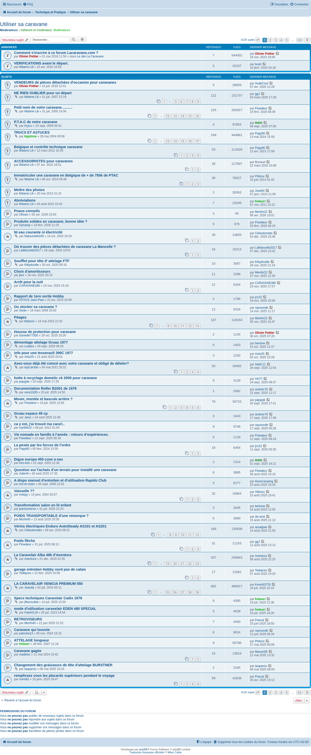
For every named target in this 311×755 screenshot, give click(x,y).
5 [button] (287, 40)
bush (258, 64)
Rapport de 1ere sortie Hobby (39, 296)
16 (197, 116)
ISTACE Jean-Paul (31, 300)
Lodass (29, 346)
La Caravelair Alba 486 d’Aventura (42, 555)
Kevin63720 (263, 584)
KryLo (28, 126)
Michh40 (24, 519)
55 (167, 592)
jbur (21, 275)
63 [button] (299, 40)
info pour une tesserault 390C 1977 (43, 353)
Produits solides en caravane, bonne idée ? (50, 221)
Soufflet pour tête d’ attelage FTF (41, 261)
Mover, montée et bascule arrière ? (43, 399)
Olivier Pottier (29, 56)
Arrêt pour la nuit (28, 282)
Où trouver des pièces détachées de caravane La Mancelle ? (65, 247)
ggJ (257, 94)
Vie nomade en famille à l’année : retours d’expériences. (61, 434)
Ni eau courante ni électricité (38, 232)
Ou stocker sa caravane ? (35, 307)
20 (175, 563)
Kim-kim (24, 463)
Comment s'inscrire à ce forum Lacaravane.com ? (56, 53)
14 (182, 116)
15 (190, 116)
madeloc (24, 654)
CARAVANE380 (29, 285)
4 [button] (281, 40)
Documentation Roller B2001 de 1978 (45, 388)
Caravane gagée (27, 651)
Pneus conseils (27, 211)
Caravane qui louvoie (32, 630)
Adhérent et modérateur (36, 30)
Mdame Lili (26, 67)
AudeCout (261, 83)
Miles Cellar (175, 752)
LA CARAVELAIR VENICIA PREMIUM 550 (48, 584)
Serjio (23, 310)
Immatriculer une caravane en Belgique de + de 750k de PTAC (66, 175)
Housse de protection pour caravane (45, 332)
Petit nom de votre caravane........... (43, 107)
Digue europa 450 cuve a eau (38, 459)
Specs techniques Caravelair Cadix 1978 (48, 598)
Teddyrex (25, 573)
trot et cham (27, 484)
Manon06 (261, 651)
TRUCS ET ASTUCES (32, 132)
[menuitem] (28, 4)
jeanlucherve (27, 509)
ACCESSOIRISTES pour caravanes (43, 161)
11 (182, 326)
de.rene (260, 516)
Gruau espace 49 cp (31, 413)
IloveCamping (264, 481)
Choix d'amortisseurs (32, 271)
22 (190, 563)
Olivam (23, 214)
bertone (260, 343)
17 (197, 141)
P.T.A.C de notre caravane (35, 122)
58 (190, 592)
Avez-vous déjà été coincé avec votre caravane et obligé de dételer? (71, 363)
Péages (20, 317)
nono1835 (31, 392)
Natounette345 (34, 236)
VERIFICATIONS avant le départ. (41, 63)
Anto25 (29, 356)
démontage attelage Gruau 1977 (41, 342)
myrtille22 (25, 427)
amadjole (261, 527)
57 (182, 592)
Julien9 (23, 473)
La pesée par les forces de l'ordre (42, 445)
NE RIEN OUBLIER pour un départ (43, 93)
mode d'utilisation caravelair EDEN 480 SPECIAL (55, 609)
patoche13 (26, 633)
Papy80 (260, 133)
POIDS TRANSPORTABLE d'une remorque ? (51, 516)
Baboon (29, 321)
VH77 (258, 379)
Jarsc (27, 417)
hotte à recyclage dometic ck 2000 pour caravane (55, 378)
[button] (257, 40)
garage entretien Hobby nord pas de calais (50, 569)
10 (175, 326)
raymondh (261, 307)
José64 (260, 190)
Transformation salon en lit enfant (42, 505)
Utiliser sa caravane (23, 24)
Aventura (30, 559)
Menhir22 (261, 212)
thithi (258, 123)
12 (167, 116)
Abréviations (25, 200)
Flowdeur (261, 108)
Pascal (259, 620)
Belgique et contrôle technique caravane (48, 147)
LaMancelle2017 (30, 250)
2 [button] (270, 40)
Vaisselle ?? (24, 491)
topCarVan (31, 367)
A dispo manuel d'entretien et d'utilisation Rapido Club (60, 480)
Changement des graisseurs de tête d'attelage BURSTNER (63, 665)
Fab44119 (31, 612)
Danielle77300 (28, 335)
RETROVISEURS (28, 619)
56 (175, 592)
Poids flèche (24, 541)
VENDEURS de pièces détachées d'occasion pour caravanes (65, 82)
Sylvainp (24, 225)
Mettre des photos (29, 190)
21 (182, 563)
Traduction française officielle (146, 752)
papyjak (24, 381)
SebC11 (260, 364)
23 (197, 563)
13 (175, 116)
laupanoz (30, 669)
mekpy (23, 494)
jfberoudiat (31, 602)
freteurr (260, 201)
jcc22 (258, 297)
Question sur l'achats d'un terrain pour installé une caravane (65, 470)
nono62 (24, 679)
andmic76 (261, 389)
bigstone (30, 136)
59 (197, 592)
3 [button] (276, 40)
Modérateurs (62, 30)
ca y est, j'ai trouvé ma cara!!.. (39, 424)
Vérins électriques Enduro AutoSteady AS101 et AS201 (60, 526)
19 (167, 563)
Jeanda (29, 587)
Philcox (260, 176)
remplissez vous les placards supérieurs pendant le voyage (64, 676)
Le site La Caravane (90, 56)
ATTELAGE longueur (31, 640)
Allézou (260, 492)
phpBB (143, 749)
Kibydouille (31, 265)
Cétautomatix (263, 233)
